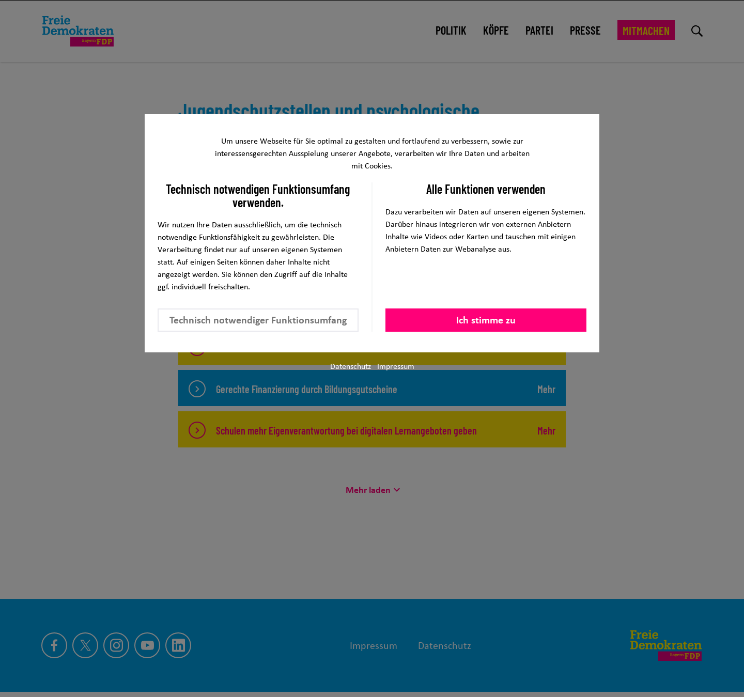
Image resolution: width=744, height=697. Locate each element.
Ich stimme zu (486, 320)
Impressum (395, 366)
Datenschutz (350, 366)
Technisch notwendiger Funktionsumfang (258, 320)
